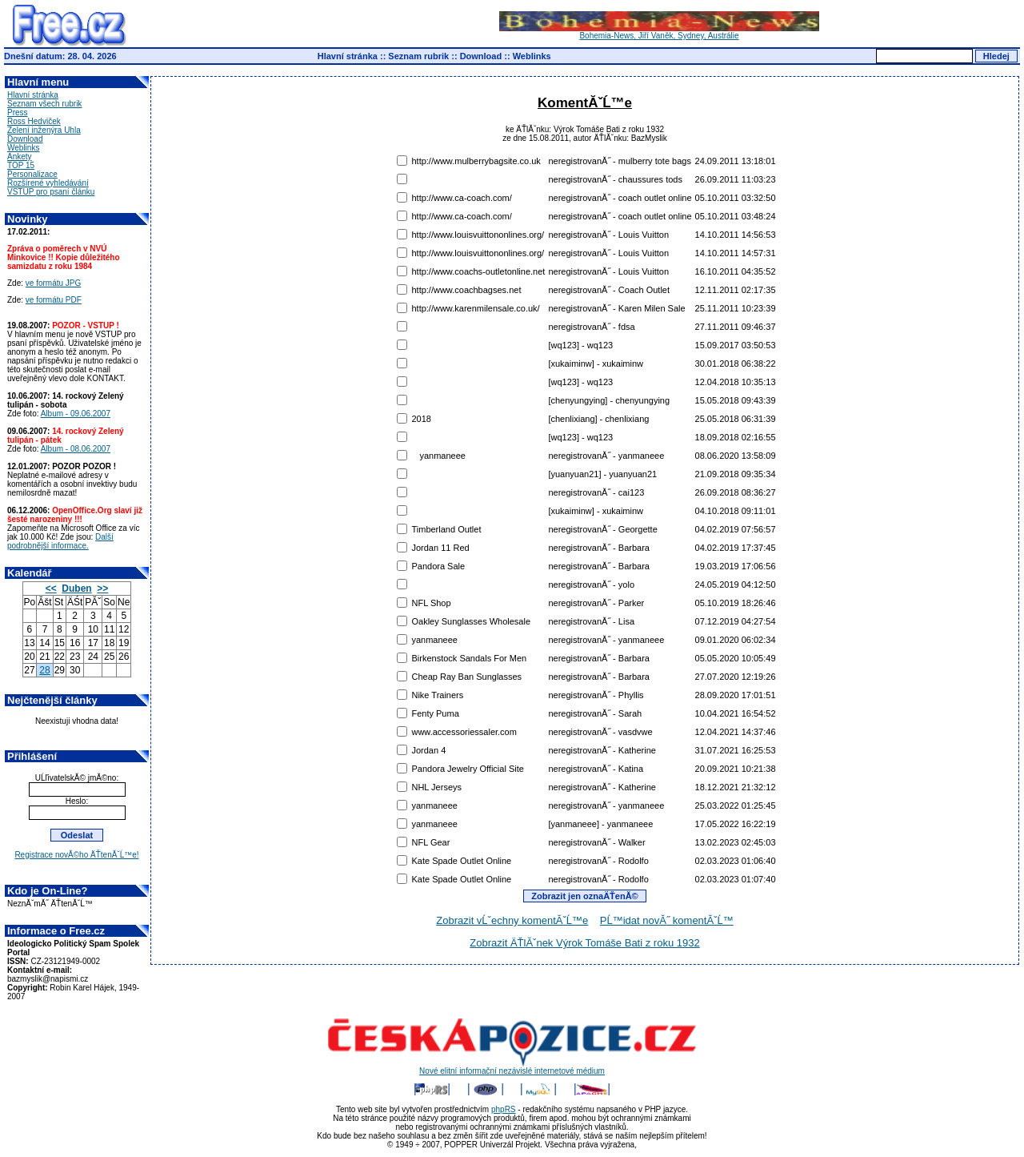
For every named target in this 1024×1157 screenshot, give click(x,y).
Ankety (19, 156)
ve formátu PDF (54, 299)
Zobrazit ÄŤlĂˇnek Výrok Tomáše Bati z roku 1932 (584, 943)
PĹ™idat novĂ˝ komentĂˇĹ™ (667, 920)
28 (44, 670)
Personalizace (32, 174)
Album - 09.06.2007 (75, 413)
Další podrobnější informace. (60, 541)
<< (51, 588)
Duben (76, 588)
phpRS (503, 1109)
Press (17, 112)
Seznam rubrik (418, 56)
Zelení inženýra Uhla (44, 130)
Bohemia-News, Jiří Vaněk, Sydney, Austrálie (659, 32)
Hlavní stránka (348, 56)
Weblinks (532, 56)
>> (102, 588)
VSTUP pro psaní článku (50, 191)
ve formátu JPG (53, 283)
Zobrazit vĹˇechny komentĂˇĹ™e (512, 920)
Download (481, 56)
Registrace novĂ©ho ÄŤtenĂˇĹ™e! (76, 854)
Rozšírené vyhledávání (48, 183)
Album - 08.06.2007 (75, 448)
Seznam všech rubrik (44, 103)
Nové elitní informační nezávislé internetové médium (512, 1067)
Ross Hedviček (34, 121)
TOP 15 (20, 165)
